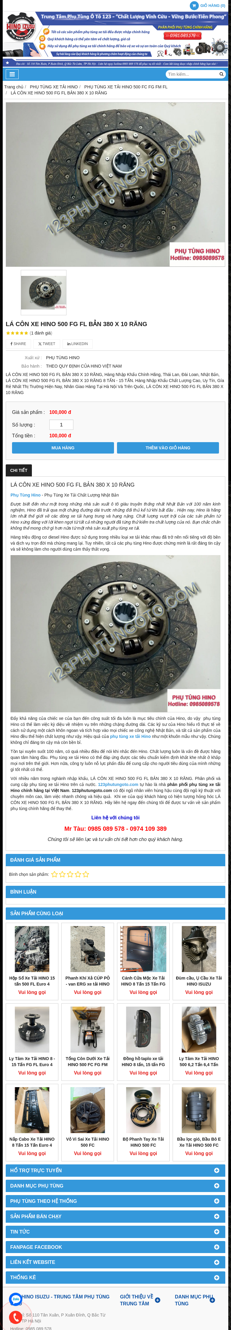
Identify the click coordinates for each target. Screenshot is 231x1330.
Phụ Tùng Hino (26, 495)
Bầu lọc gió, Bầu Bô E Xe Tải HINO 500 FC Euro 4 (199, 1099)
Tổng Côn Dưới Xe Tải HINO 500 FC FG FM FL (88, 1064)
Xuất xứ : (33, 357)
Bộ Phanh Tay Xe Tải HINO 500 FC (143, 1096)
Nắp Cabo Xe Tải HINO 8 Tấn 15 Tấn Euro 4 (32, 1142)
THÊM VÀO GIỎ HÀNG (168, 447)
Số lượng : (23, 424)
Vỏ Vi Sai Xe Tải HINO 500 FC (87, 1096)
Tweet (46, 344)
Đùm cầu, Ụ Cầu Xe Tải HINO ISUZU (199, 981)
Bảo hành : (31, 366)
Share (18, 344)
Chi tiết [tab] (18, 470)
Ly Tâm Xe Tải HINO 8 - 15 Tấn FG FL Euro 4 (32, 1061)
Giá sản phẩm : (28, 412)
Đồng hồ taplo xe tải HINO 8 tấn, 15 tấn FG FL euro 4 (143, 1064)
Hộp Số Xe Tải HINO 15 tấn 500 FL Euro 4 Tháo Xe (32, 984)
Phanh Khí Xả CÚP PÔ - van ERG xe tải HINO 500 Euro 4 (88, 984)
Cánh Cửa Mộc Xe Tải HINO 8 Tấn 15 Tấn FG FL (143, 984)
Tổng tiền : (23, 435)
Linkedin (77, 344)
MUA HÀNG (62, 447)
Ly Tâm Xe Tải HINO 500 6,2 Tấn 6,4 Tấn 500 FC (199, 1064)
